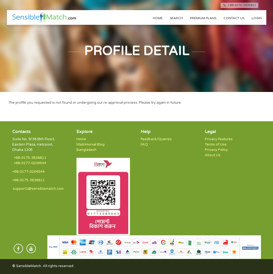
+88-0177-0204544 (30, 163)
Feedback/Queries (156, 139)
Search (176, 18)
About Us (212, 155)
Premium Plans (203, 18)
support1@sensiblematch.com (38, 189)
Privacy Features (219, 139)
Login (257, 18)
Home (158, 18)
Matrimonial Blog (90, 144)
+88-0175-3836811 (239, 5)
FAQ (144, 144)
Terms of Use (215, 144)
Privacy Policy (216, 150)
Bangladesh (86, 150)
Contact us (234, 18)
